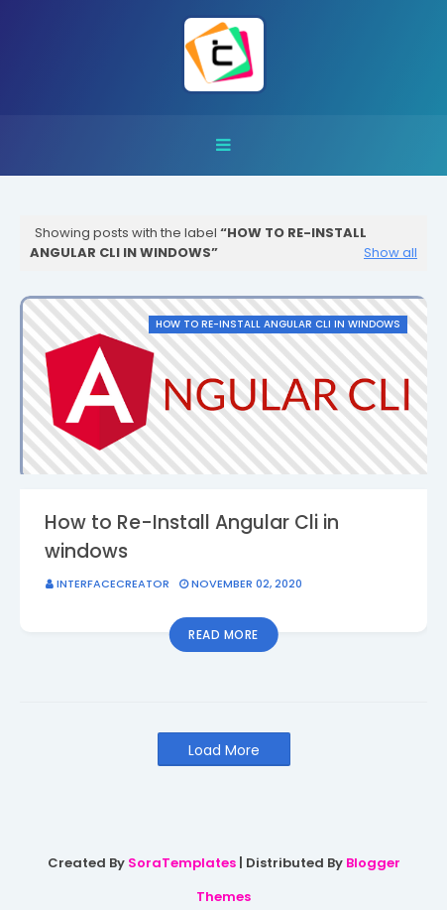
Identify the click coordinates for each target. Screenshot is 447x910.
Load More (224, 750)
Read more (223, 634)
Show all (390, 252)
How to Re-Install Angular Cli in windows (192, 537)
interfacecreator (112, 583)
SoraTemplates (182, 862)
